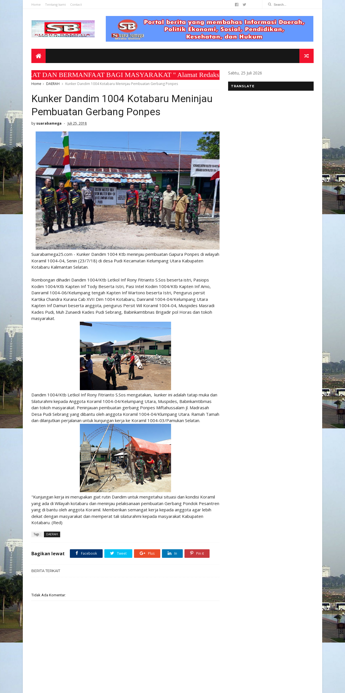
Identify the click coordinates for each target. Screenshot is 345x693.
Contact (76, 4)
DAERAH (53, 83)
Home (36, 4)
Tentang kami (55, 4)
